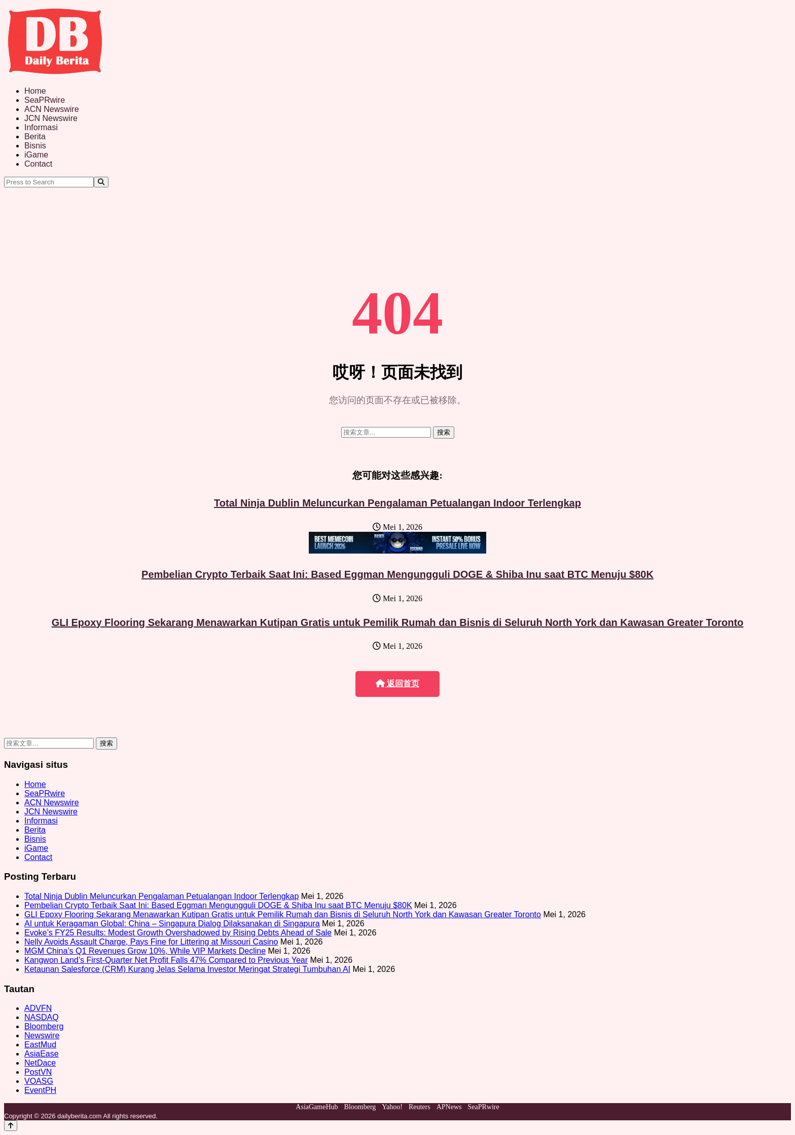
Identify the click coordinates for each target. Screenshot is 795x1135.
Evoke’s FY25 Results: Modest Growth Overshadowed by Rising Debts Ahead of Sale (178, 932)
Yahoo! (392, 1107)
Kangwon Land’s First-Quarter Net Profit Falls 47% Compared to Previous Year (166, 960)
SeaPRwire (44, 100)
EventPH (40, 1090)
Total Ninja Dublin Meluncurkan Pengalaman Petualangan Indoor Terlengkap (397, 502)
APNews (449, 1107)
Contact (38, 164)
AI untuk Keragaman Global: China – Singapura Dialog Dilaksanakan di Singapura (172, 923)
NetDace (40, 1063)
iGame (36, 154)
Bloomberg (43, 1026)
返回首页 (397, 683)
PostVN (38, 1072)
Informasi (41, 127)
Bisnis (35, 145)
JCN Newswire (51, 118)
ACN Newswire (51, 109)
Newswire (41, 1035)
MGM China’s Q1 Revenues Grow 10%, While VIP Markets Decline (145, 951)
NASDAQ (41, 1017)
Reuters (419, 1107)
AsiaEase (41, 1053)
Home (35, 91)
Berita (35, 136)
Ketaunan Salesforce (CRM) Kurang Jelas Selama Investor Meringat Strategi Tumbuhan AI (187, 969)
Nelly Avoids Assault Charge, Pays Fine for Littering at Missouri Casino (151, 941)
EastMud (40, 1044)
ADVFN (38, 1008)
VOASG (38, 1081)
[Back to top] (10, 1125)
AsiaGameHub (317, 1107)
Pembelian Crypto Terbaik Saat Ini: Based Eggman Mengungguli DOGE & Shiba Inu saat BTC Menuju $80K (397, 574)
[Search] (101, 182)
